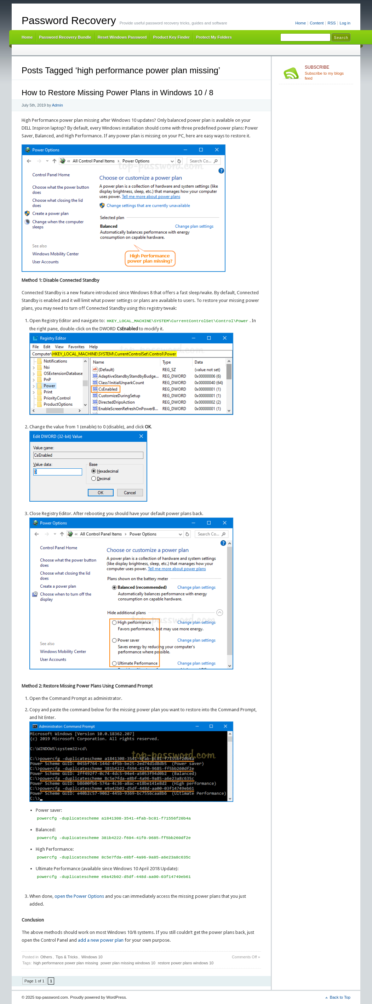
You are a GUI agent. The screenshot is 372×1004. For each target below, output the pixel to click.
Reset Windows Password (122, 37)
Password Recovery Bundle (65, 37)
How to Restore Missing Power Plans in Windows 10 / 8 (117, 92)
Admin (57, 105)
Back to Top (340, 997)
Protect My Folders (214, 37)
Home (300, 23)
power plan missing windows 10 (128, 963)
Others (46, 957)
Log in (344, 23)
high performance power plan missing (65, 963)
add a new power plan (101, 940)
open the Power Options (79, 896)
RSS (331, 23)
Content (317, 23)
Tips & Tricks (67, 957)
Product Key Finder (171, 37)
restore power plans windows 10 (185, 963)
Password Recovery (69, 20)
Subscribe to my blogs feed (327, 72)
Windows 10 (92, 957)
